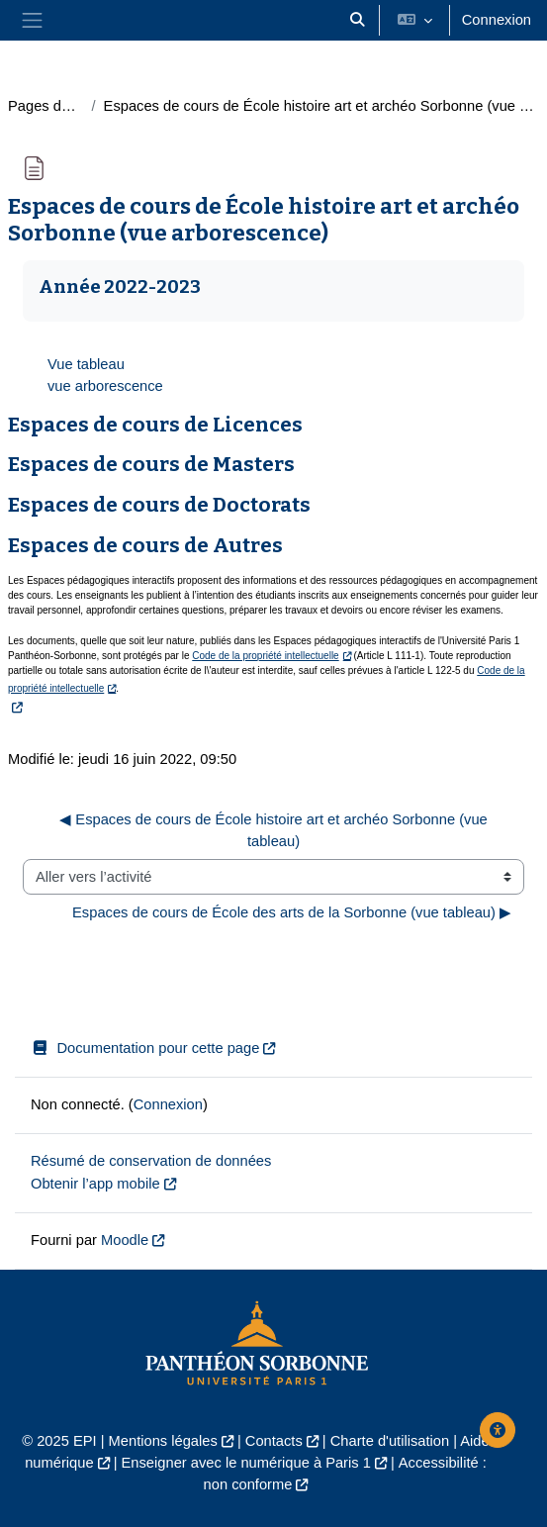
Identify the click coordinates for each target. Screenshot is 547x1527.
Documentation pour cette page (145, 1048)
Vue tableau (86, 364)
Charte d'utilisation (389, 1441)
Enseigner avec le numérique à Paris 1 (246, 1463)
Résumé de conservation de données (151, 1161)
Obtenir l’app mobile (95, 1184)
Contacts (274, 1441)
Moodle (124, 1240)
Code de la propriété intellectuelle (265, 655)
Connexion (496, 20)
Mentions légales (163, 1441)
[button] (357, 20)
